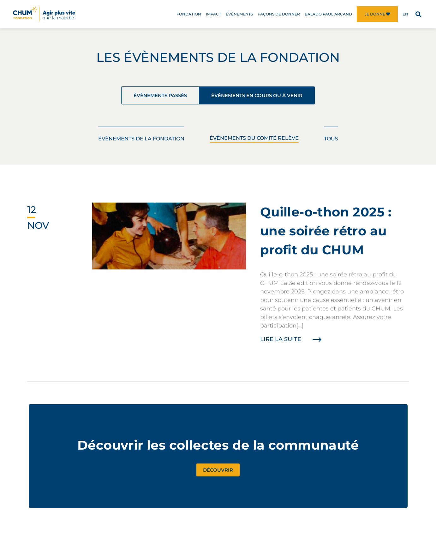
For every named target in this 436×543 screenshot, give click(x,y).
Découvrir (218, 472)
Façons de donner (279, 14)
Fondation (188, 14)
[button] (418, 14)
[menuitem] (405, 14)
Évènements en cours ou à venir (264, 96)
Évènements (239, 14)
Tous (331, 141)
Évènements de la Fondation (141, 141)
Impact (213, 14)
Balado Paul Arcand (328, 14)
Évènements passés (149, 96)
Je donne (377, 14)
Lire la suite (293, 341)
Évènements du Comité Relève (254, 141)
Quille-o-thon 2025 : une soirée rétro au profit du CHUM (325, 233)
